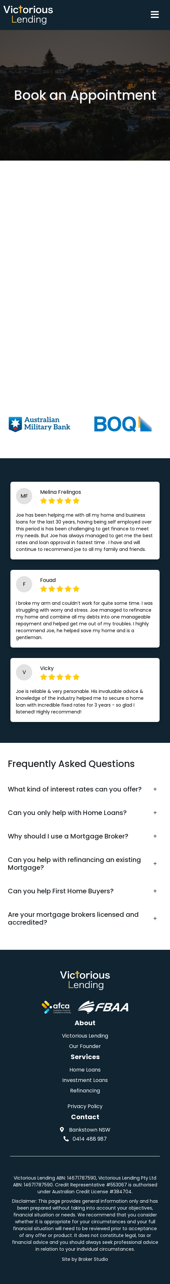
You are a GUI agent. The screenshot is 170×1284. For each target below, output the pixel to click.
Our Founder (85, 1046)
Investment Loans (85, 1080)
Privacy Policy (85, 1106)
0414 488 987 (85, 1139)
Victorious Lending (85, 1036)
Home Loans (85, 1069)
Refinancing (85, 1090)
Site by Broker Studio (85, 1259)
